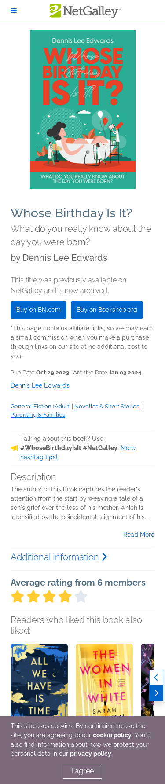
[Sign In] (13, 10)
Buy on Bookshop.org (107, 309)
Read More (138, 534)
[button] (39, 690)
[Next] (156, 693)
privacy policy (90, 753)
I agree (82, 771)
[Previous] (156, 677)
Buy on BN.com (38, 309)
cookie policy (112, 735)
